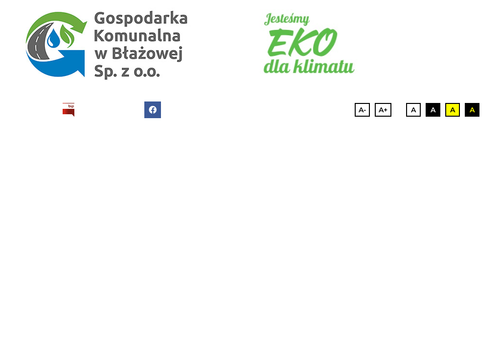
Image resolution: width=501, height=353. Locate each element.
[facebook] (152, 109)
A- (362, 109)
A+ (383, 109)
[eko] (309, 42)
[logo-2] (106, 44)
